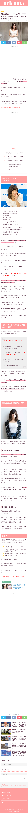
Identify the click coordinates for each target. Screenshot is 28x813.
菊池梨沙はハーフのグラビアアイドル (15, 153)
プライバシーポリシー (8, 795)
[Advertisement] (14, 62)
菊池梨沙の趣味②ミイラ (14, 166)
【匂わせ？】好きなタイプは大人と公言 (15, 157)
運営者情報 (6, 798)
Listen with (19, 809)
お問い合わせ (6, 792)
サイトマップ (6, 802)
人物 (2, 11)
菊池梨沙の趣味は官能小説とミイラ (15, 161)
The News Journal (10, 809)
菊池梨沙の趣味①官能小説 (15, 164)
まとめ (8, 169)
